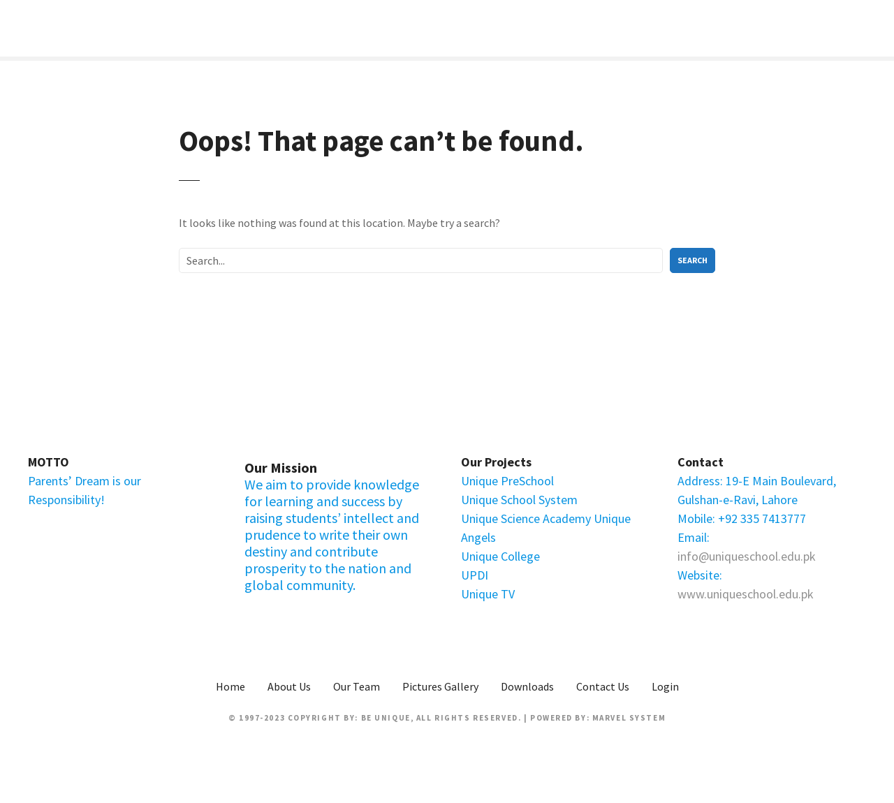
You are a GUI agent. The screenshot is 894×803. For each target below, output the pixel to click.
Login (665, 686)
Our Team (356, 686)
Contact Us (602, 686)
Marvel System (629, 718)
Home (230, 686)
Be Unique (386, 718)
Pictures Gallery (440, 686)
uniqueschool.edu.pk (760, 594)
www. (692, 594)
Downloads (527, 686)
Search (692, 260)
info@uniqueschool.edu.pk (746, 556)
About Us (289, 686)
